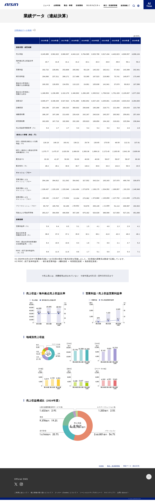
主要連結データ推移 (23, 31)
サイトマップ (109, 493)
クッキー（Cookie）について (65, 493)
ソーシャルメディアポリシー (90, 493)
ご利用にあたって (20, 493)
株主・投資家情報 (113, 467)
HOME (101, 467)
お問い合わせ (122, 493)
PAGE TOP (148, 479)
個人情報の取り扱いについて (41, 493)
